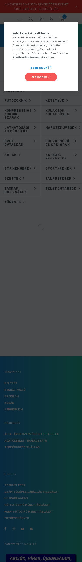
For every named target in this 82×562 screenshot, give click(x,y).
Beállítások (39, 67)
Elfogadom (39, 77)
